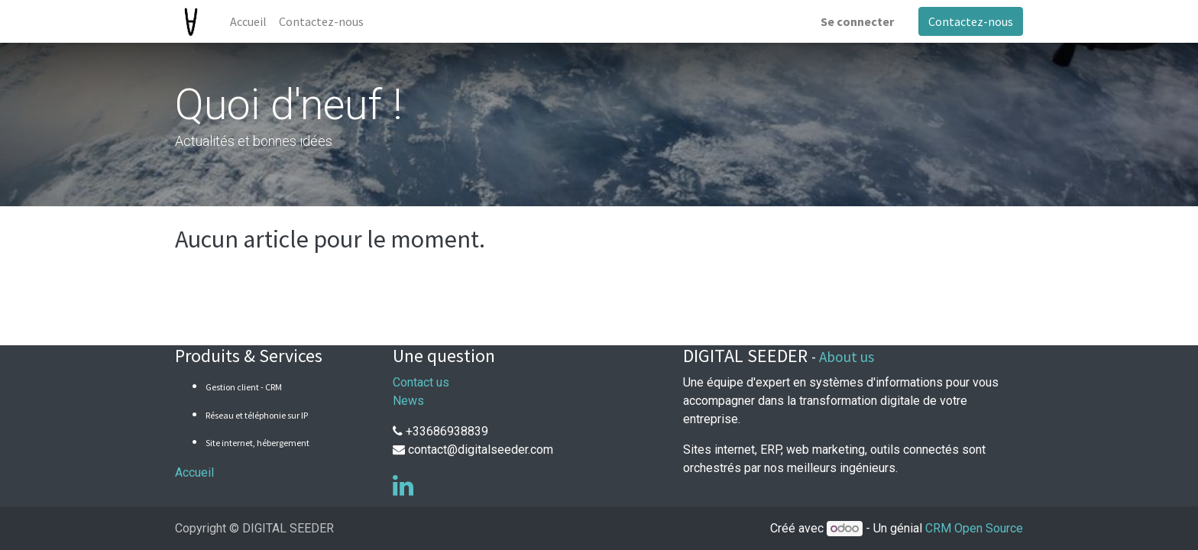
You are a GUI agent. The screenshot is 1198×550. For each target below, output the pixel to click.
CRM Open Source (974, 528)
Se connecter (857, 21)
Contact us (421, 382)
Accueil (194, 472)
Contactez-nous (970, 21)
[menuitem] (248, 21)
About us (846, 357)
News (408, 400)
